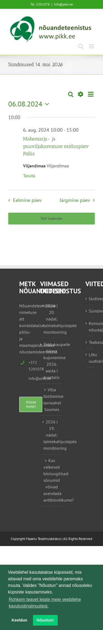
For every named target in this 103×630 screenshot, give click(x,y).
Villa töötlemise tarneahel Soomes (51, 399)
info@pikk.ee (63, 4)
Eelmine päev (27, 200)
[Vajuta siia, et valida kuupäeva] (30, 104)
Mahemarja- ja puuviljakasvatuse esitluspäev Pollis (56, 146)
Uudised (90, 298)
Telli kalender (51, 218)
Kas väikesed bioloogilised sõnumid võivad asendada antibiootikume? (51, 480)
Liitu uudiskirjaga (90, 358)
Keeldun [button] (19, 620)
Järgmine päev (75, 200)
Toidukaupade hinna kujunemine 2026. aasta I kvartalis (51, 361)
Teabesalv (90, 342)
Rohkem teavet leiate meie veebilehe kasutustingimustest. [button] (45, 602)
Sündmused (90, 311)
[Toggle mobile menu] (92, 46)
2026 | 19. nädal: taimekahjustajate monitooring (51, 435)
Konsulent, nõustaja (90, 326)
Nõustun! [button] (45, 620)
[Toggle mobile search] (80, 46)
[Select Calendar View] (91, 94)
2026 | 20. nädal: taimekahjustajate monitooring (51, 319)
